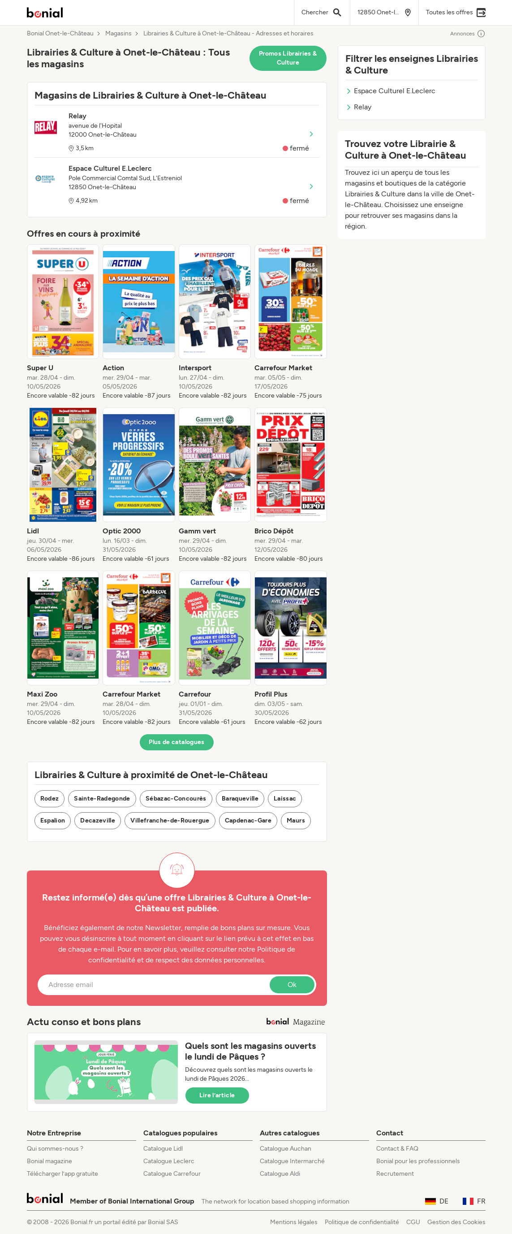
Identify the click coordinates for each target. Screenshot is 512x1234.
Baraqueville (240, 798)
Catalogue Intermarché (292, 1161)
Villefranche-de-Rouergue (169, 820)
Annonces (468, 33)
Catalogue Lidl (163, 1148)
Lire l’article (217, 1095)
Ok (292, 984)
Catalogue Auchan (285, 1148)
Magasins (118, 33)
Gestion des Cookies (456, 1222)
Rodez (49, 798)
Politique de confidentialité (362, 1222)
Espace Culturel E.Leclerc (390, 91)
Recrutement (395, 1174)
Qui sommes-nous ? (55, 1148)
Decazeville (97, 820)
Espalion (52, 820)
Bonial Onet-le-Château (60, 33)
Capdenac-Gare (248, 820)
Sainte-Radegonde (102, 798)
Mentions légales (294, 1222)
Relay (358, 107)
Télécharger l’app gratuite (62, 1174)
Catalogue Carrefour (172, 1174)
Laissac (285, 798)
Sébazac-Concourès (176, 798)
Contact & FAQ (397, 1148)
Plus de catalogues (176, 742)
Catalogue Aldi (280, 1174)
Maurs (296, 820)
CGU (413, 1222)
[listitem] (63, 322)
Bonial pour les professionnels (418, 1161)
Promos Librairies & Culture (288, 58)
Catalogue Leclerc (168, 1161)
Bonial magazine (49, 1161)
